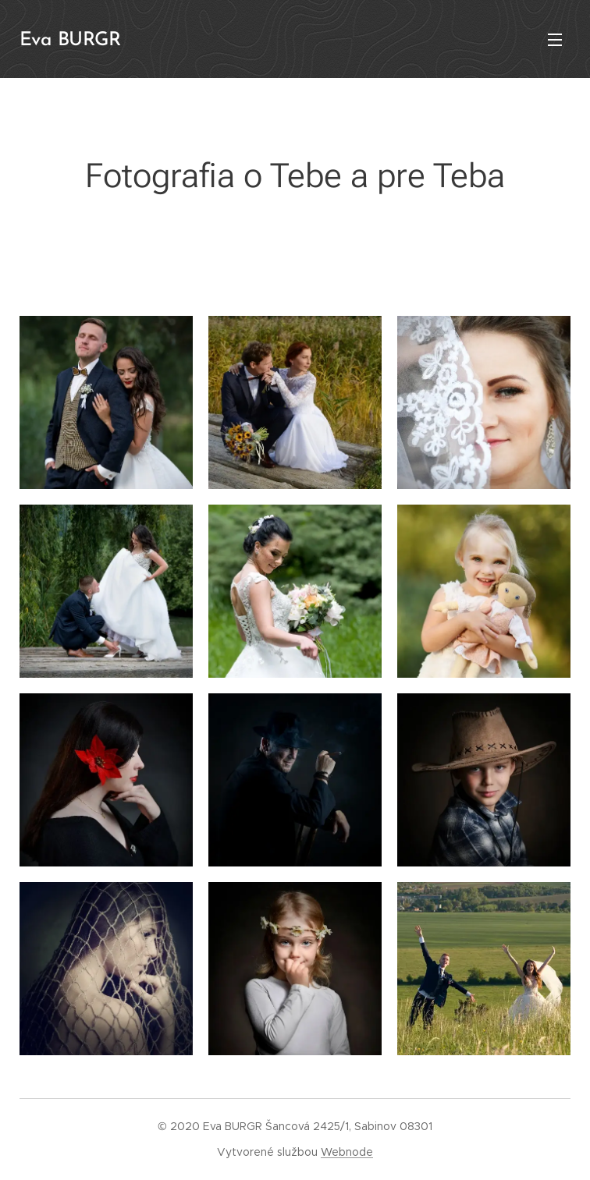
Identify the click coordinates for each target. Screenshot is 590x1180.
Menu (555, 40)
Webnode (347, 1152)
